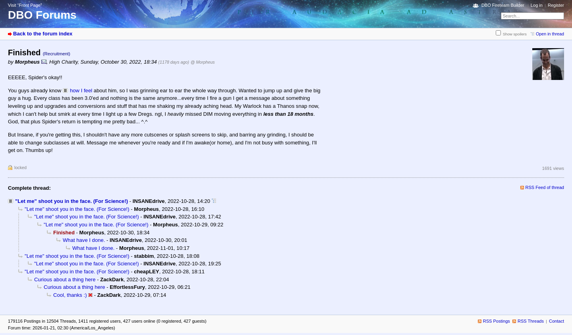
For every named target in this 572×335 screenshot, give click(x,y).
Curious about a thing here (65, 279)
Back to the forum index (42, 34)
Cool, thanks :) (70, 295)
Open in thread (550, 33)
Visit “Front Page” (25, 5)
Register (556, 5)
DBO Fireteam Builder (502, 5)
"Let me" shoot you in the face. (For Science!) (71, 201)
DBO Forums (42, 15)
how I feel (81, 90)
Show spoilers (515, 34)
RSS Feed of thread (545, 187)
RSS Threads (531, 321)
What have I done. (84, 240)
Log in (537, 5)
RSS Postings (496, 321)
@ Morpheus (203, 62)
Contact (556, 321)
